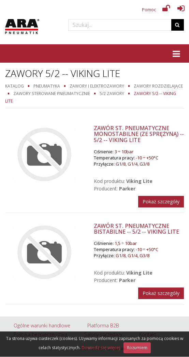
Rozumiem (137, 348)
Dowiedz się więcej (101, 347)
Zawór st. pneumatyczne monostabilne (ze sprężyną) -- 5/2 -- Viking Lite (139, 134)
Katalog (14, 86)
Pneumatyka (46, 86)
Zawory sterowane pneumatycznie (51, 93)
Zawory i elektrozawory (97, 86)
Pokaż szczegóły (161, 201)
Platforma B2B (103, 325)
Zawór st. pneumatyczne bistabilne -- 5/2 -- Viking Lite (136, 229)
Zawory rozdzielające (158, 86)
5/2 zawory (112, 93)
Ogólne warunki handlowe (42, 325)
